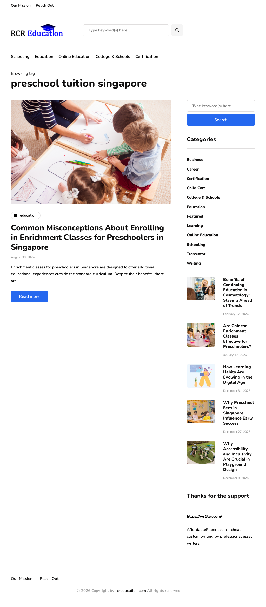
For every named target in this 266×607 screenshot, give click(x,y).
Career (193, 169)
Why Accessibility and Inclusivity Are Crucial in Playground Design (237, 457)
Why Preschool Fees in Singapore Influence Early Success (238, 413)
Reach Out (45, 5)
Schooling (20, 56)
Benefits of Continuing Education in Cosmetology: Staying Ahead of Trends (237, 292)
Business (195, 159)
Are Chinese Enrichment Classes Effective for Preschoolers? (237, 336)
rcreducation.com (130, 590)
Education (44, 56)
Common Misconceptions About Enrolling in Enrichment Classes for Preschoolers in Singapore (87, 237)
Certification (146, 56)
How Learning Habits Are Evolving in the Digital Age (237, 374)
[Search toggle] (177, 30)
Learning (195, 225)
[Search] (126, 30)
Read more (29, 296)
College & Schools (113, 56)
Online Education (74, 56)
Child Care (196, 188)
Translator (196, 254)
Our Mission (21, 5)
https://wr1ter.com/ (204, 516)
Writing (194, 263)
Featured (195, 216)
